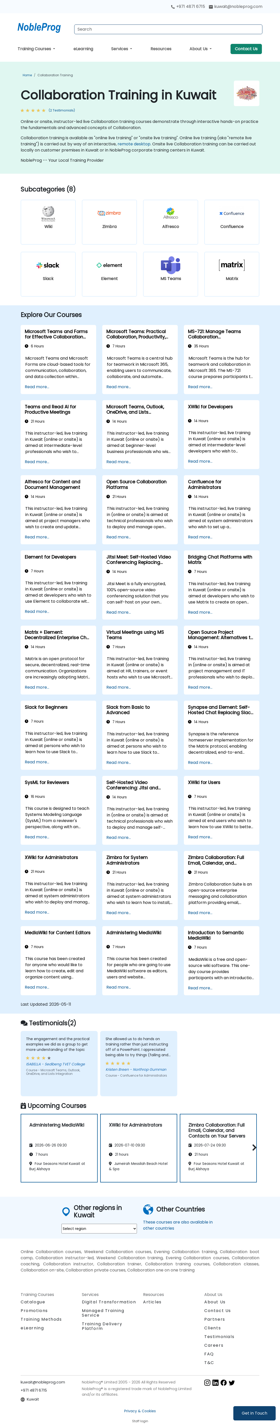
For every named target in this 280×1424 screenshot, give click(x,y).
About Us (199, 49)
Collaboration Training (55, 75)
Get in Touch (254, 1413)
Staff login (140, 1421)
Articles (152, 1302)
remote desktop (134, 144)
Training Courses (35, 49)
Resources (160, 49)
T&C (209, 1363)
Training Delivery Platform (102, 1326)
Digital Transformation (109, 1302)
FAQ (209, 1354)
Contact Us (246, 49)
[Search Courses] (168, 29)
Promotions (34, 1311)
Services (120, 49)
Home (27, 75)
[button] (253, 1147)
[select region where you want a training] (99, 1228)
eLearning (83, 49)
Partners (214, 1319)
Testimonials (219, 1337)
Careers (213, 1345)
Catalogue (33, 1302)
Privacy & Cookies (140, 1411)
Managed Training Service (103, 1313)
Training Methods (41, 1319)
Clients (212, 1328)
